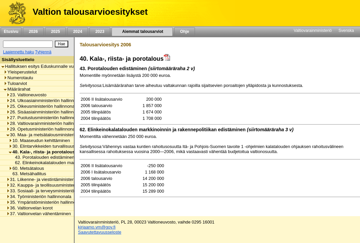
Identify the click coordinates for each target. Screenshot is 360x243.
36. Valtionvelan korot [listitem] (29, 207)
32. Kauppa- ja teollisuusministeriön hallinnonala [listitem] (56, 185)
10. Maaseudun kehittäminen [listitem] (39, 140)
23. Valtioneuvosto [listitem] (26, 94)
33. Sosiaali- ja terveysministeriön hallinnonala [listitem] (54, 190)
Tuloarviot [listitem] (15, 83)
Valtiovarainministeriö (313, 30)
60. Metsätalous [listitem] (26, 168)
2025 (55, 31)
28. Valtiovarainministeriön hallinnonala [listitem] (46, 123)
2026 (33, 31)
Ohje (184, 31)
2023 (100, 31)
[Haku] (28, 44)
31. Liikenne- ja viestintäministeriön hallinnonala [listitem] (55, 179)
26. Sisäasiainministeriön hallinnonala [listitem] (45, 111)
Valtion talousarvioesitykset (90, 12)
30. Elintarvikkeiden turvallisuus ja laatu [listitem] (50, 146)
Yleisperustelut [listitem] (20, 72)
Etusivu (11, 31)
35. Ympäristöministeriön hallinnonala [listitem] (45, 202)
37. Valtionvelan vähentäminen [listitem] (38, 213)
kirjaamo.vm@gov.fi (97, 227)
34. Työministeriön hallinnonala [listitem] (39, 196)
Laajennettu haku (18, 52)
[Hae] (61, 44)
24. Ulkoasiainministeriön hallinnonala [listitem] (45, 100)
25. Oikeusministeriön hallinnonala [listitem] (42, 106)
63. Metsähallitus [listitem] (27, 173)
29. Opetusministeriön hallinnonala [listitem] (42, 129)
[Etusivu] (14, 13)
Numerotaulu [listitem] (18, 77)
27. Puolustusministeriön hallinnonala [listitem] (45, 117)
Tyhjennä (43, 52)
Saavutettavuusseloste (99, 232)
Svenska (346, 30)
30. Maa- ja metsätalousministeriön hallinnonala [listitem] (55, 134)
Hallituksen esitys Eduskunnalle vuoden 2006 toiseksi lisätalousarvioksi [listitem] (73, 66)
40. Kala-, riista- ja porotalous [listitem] (42, 151)
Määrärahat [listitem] (17, 89)
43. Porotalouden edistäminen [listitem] (42, 157)
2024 (77, 31)
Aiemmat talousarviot (142, 31)
